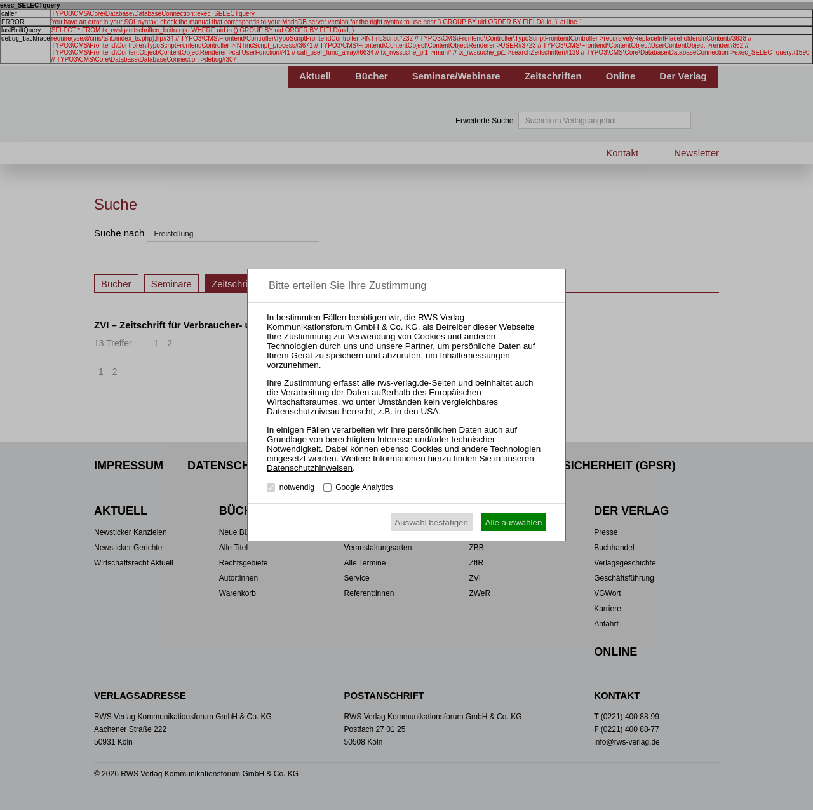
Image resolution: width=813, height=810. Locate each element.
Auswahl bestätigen (431, 522)
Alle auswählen (513, 522)
